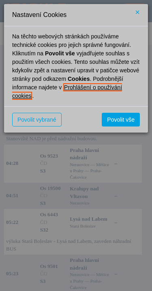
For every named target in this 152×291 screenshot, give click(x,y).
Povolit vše (121, 119)
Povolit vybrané (36, 119)
